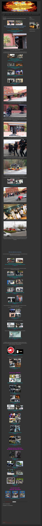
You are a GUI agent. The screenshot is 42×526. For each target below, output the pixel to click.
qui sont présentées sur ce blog (15, 31)
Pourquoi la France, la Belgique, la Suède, (15, 58)
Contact (3, 15)
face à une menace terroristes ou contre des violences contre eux (15, 264)
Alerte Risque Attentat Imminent (15, 83)
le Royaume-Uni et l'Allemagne (15, 59)
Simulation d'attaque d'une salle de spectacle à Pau (15, 276)
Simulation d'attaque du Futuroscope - (14, 302)
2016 (21, 302)
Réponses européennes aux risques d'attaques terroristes (15, 75)
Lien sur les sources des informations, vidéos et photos (15, 30)
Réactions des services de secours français (15, 263)
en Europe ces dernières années (15, 67)
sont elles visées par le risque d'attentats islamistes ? (15, 60)
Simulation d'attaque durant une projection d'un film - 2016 (15, 292)
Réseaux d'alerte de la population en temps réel (15, 354)
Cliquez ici (15, 61)
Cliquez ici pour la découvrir (15, 498)
